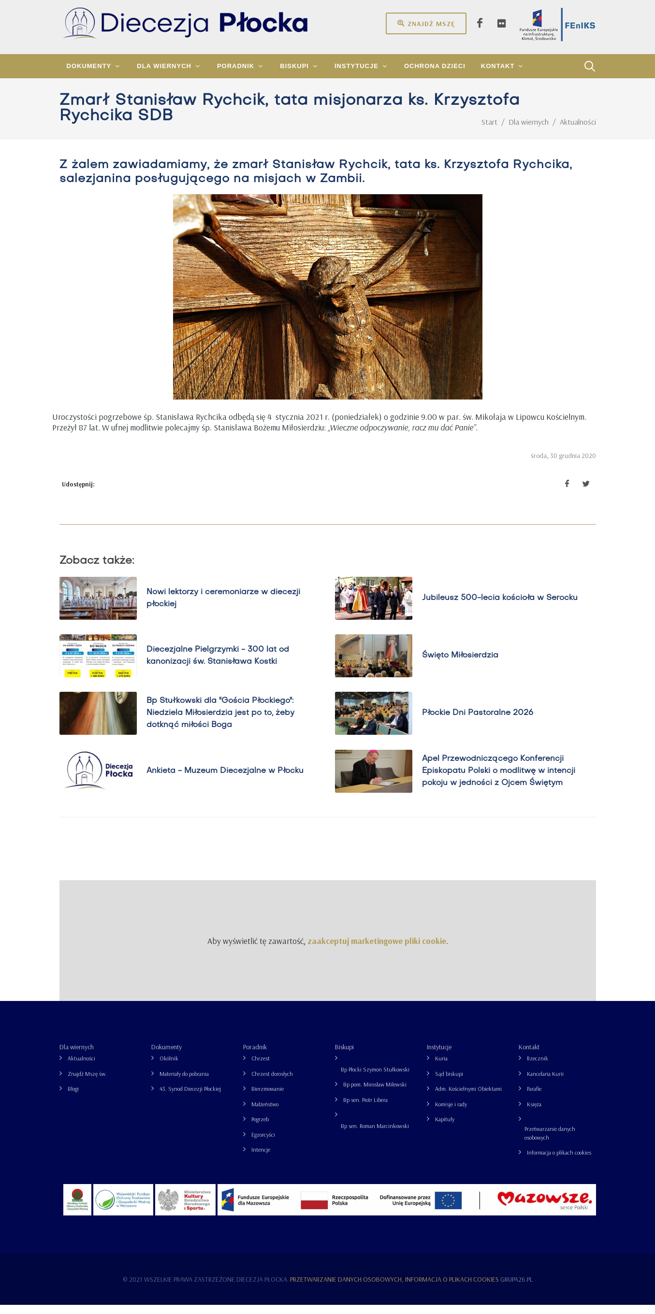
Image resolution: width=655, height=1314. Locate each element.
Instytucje (439, 1056)
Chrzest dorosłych (272, 1082)
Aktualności (81, 1067)
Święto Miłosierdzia (460, 665)
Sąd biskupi (449, 1082)
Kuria (441, 1067)
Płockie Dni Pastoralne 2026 (477, 722)
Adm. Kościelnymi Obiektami (468, 1097)
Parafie (534, 1097)
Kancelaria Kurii (545, 1082)
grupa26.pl (516, 1288)
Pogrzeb (260, 1128)
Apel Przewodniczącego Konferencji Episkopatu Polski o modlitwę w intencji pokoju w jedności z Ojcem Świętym (498, 780)
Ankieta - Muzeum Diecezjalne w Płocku (225, 780)
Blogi (73, 1097)
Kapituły (444, 1128)
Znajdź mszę (426, 23)
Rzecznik (537, 1067)
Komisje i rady (451, 1113)
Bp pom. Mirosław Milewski (375, 1093)
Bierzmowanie (267, 1097)
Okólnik (169, 1067)
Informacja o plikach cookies (559, 1161)
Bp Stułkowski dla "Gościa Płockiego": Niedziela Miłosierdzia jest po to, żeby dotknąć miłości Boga (220, 722)
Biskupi (344, 1056)
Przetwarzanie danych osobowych (549, 1142)
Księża (534, 1113)
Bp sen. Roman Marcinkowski (375, 1135)
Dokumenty (166, 1056)
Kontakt (529, 1056)
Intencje (260, 1158)
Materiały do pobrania (184, 1082)
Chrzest (260, 1067)
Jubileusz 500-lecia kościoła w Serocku (500, 607)
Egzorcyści (263, 1143)
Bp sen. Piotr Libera (365, 1109)
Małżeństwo (264, 1113)
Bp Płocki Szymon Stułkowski (375, 1078)
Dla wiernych (76, 1056)
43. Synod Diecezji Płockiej (190, 1097)
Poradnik (255, 1056)
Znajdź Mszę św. (87, 1082)
